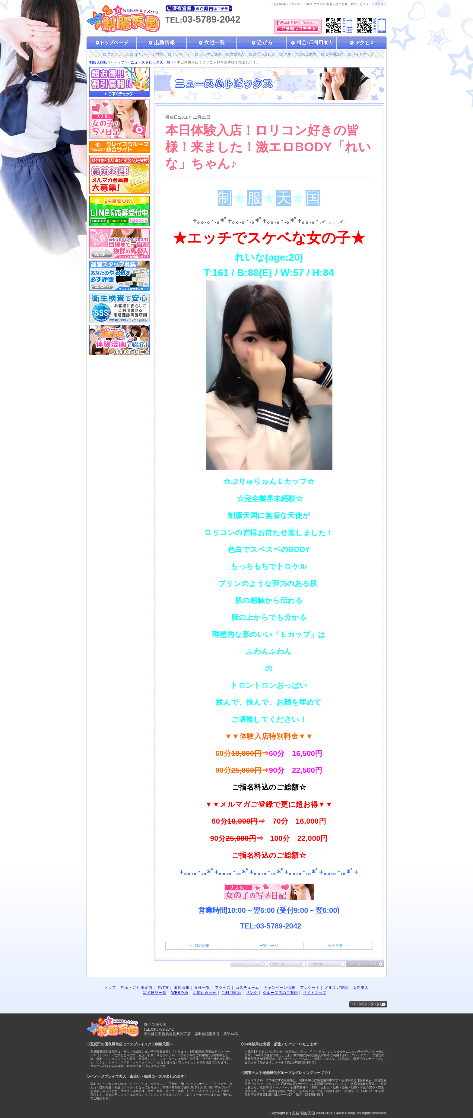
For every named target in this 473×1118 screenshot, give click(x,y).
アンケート (181, 54)
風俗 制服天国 (303, 1113)
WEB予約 (179, 993)
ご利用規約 (334, 54)
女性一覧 (278, 964)
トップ (118, 62)
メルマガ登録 (210, 54)
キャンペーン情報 (149, 54)
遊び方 (163, 987)
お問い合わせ (264, 54)
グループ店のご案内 (300, 54)
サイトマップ (363, 54)
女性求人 (237, 54)
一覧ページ (268, 946)
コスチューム (118, 54)
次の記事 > (338, 946)
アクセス (223, 987)
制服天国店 (98, 62)
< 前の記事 (200, 946)
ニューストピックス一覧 (150, 62)
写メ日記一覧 (155, 993)
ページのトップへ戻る (364, 964)
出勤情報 (317, 964)
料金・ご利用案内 (136, 987)
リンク (252, 993)
